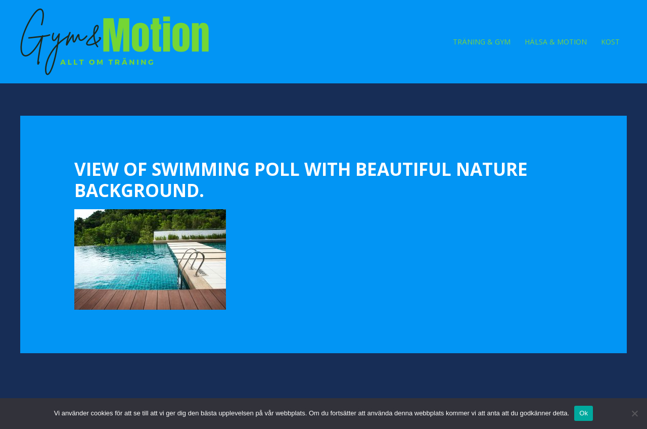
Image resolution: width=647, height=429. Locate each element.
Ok (583, 413)
